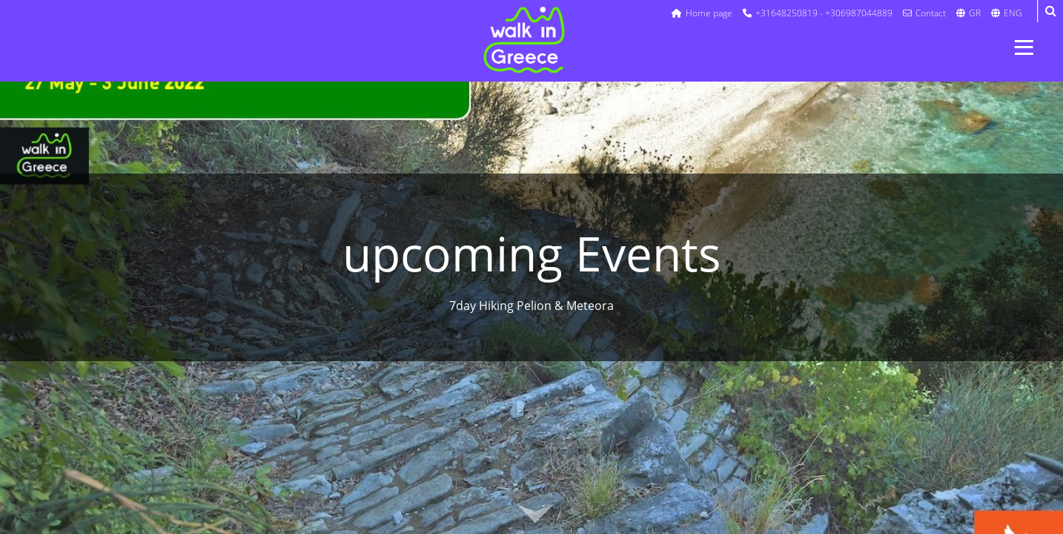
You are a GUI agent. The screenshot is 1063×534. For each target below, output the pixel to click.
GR (968, 13)
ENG (1006, 13)
